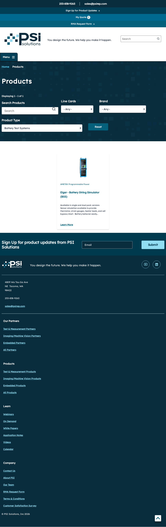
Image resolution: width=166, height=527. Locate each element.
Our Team (8, 484)
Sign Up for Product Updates (81, 10)
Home (5, 66)
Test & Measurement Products (19, 371)
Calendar (8, 449)
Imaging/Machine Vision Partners (22, 335)
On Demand (9, 421)
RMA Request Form (81, 23)
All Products (10, 392)
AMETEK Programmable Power (74, 184)
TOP (158, 518)
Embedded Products (14, 385)
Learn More (66, 224)
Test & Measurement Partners (19, 328)
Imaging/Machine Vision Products (22, 378)
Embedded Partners (14, 342)
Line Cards (68, 101)
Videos (7, 442)
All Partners (9, 349)
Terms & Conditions (14, 498)
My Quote (83, 17)
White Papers (10, 428)
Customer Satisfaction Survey (19, 505)
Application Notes (13, 435)
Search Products (13, 103)
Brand (103, 101)
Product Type (11, 120)
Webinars (8, 414)
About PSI (9, 477)
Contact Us (9, 470)
